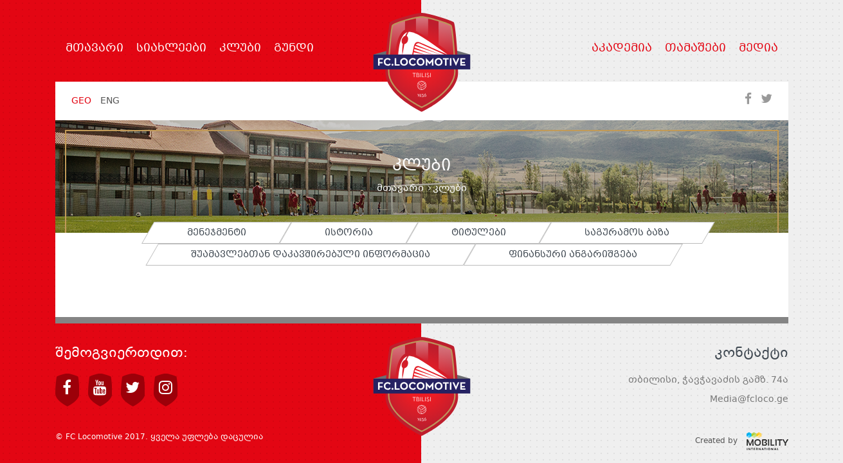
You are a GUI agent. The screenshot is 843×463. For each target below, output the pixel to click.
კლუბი (240, 48)
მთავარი (94, 48)
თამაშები (695, 48)
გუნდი (294, 48)
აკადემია (622, 48)
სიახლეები (171, 48)
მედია (758, 48)
